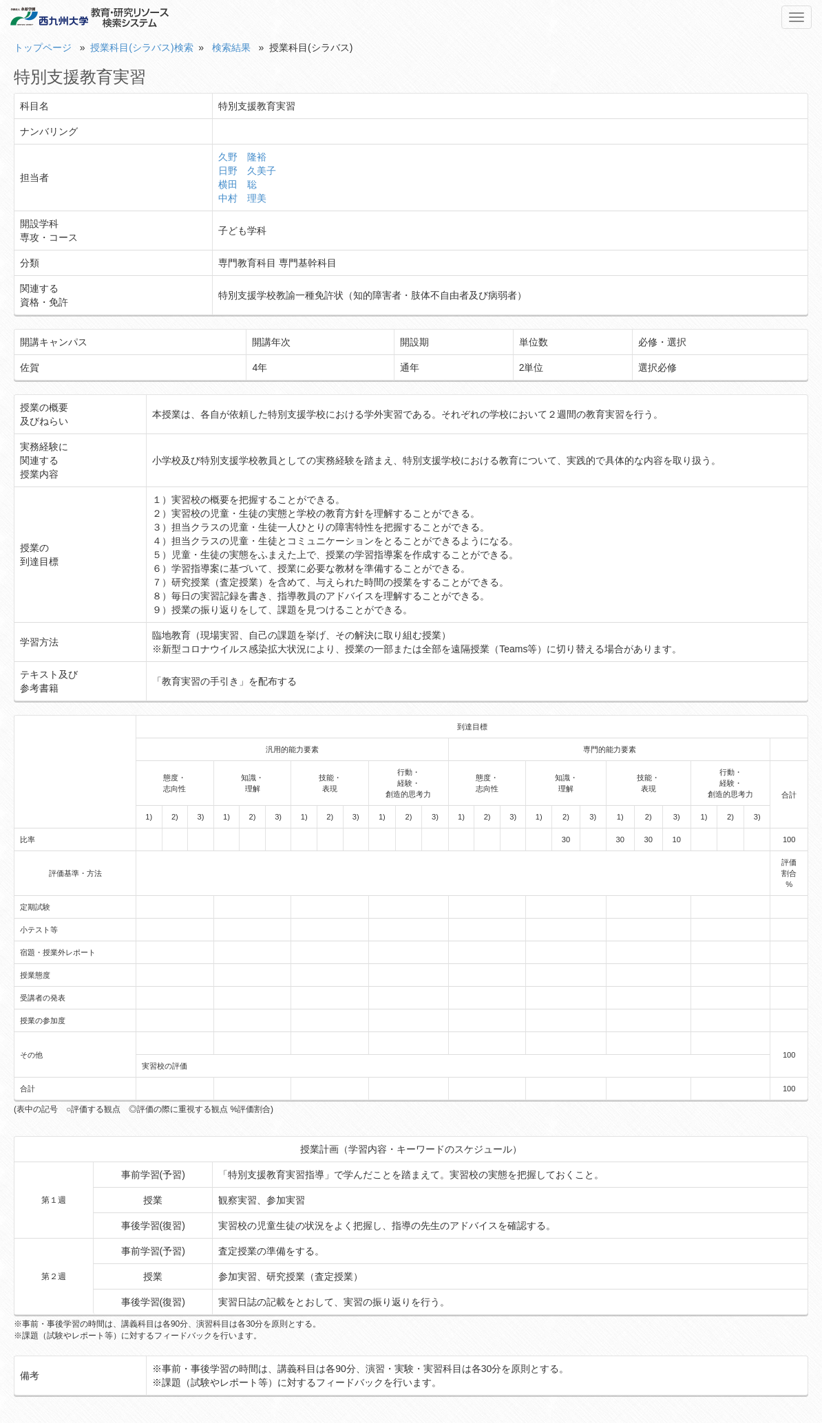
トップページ (43, 47)
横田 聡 (237, 184)
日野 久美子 (247, 170)
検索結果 (231, 47)
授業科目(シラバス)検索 (141, 47)
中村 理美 (242, 198)
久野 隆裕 (242, 156)
